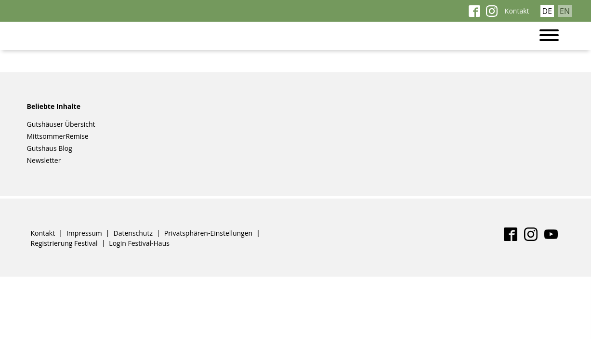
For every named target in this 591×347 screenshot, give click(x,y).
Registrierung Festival (64, 242)
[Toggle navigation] (554, 35)
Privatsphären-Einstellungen (208, 232)
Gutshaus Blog (49, 148)
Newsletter (44, 160)
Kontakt (517, 10)
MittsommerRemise (58, 136)
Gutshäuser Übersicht (61, 124)
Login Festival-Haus (139, 242)
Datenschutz (133, 232)
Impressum (84, 232)
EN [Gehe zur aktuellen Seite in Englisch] (565, 11)
